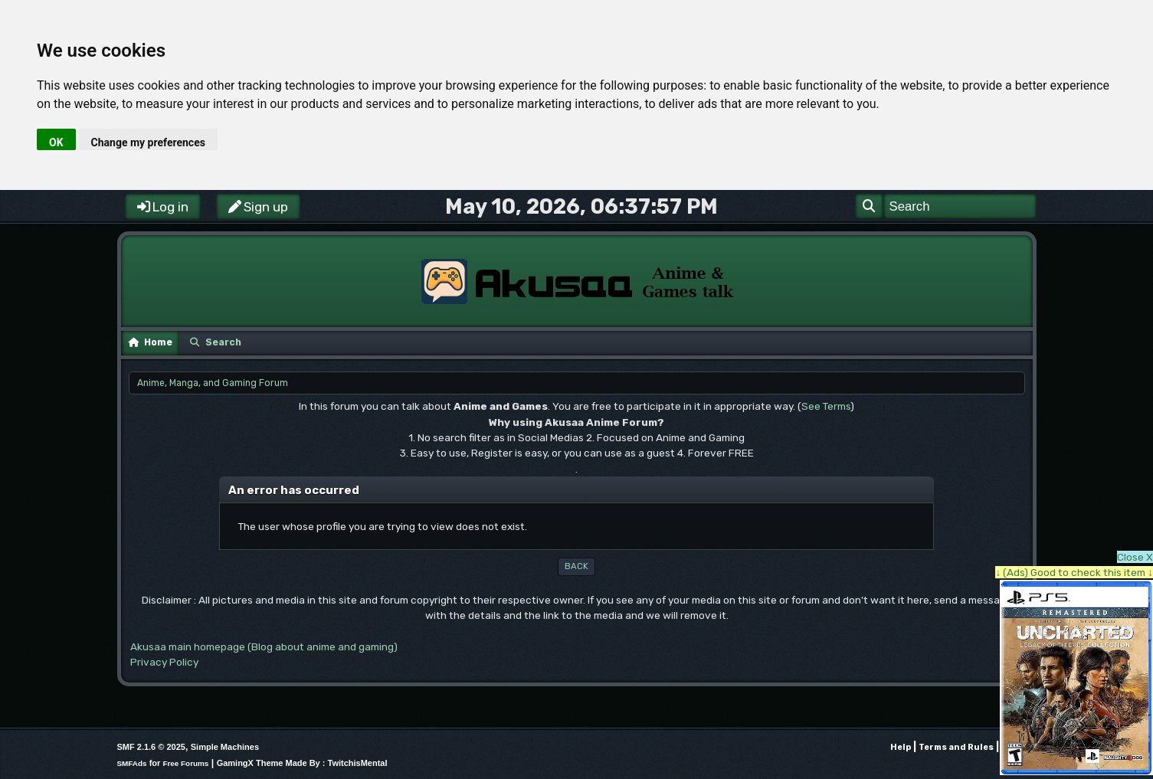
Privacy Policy (164, 662)
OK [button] (56, 142)
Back (576, 566)
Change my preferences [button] (148, 142)
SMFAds (132, 763)
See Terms (825, 406)
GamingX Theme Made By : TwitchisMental (302, 763)
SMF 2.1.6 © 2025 (151, 746)
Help (900, 747)
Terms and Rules (956, 747)
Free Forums (185, 763)
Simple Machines (225, 746)
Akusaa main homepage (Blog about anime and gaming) (264, 646)
